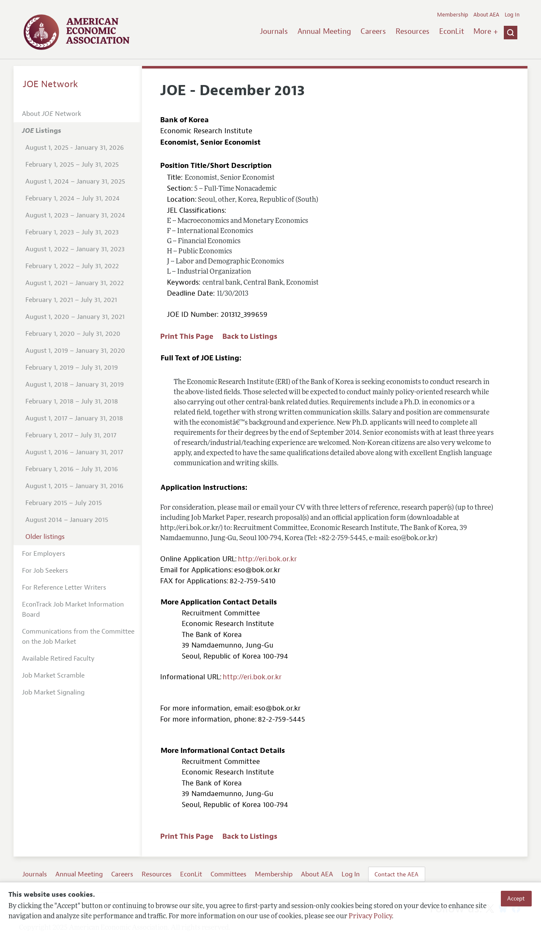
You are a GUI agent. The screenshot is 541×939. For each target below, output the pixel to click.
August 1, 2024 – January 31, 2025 (75, 181)
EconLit (451, 31)
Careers (373, 31)
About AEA (486, 14)
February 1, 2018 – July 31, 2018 (71, 401)
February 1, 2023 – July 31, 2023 (72, 232)
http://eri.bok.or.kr (267, 559)
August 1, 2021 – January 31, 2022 (74, 283)
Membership (452, 14)
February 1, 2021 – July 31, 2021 (71, 300)
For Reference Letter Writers (64, 587)
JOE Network (50, 84)
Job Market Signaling (53, 692)
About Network (51, 114)
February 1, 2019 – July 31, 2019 (71, 367)
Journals (274, 31)
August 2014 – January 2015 (66, 520)
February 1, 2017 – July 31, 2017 (70, 435)
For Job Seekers (45, 570)
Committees (228, 874)
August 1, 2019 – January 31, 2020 (75, 350)
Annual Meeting (324, 31)
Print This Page (186, 336)
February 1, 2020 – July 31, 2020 (72, 333)
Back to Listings (249, 336)
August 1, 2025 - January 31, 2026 (74, 147)
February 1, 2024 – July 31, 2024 (72, 198)
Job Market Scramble (53, 675)
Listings (41, 130)
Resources (412, 31)
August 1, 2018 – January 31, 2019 (74, 384)
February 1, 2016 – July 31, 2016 (71, 469)
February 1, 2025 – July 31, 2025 (72, 164)
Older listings (45, 537)
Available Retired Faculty (58, 658)
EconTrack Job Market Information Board (73, 609)
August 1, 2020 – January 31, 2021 (75, 317)
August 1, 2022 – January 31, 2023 (75, 249)
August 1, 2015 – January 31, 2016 (74, 486)
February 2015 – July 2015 (63, 503)
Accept (516, 898)
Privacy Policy (370, 916)
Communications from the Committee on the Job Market (78, 636)
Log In (512, 14)
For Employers (43, 553)
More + (485, 31)
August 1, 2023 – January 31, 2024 (75, 215)
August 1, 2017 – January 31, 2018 (74, 418)
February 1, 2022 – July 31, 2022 (72, 266)
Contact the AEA (396, 874)
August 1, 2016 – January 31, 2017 (74, 452)
